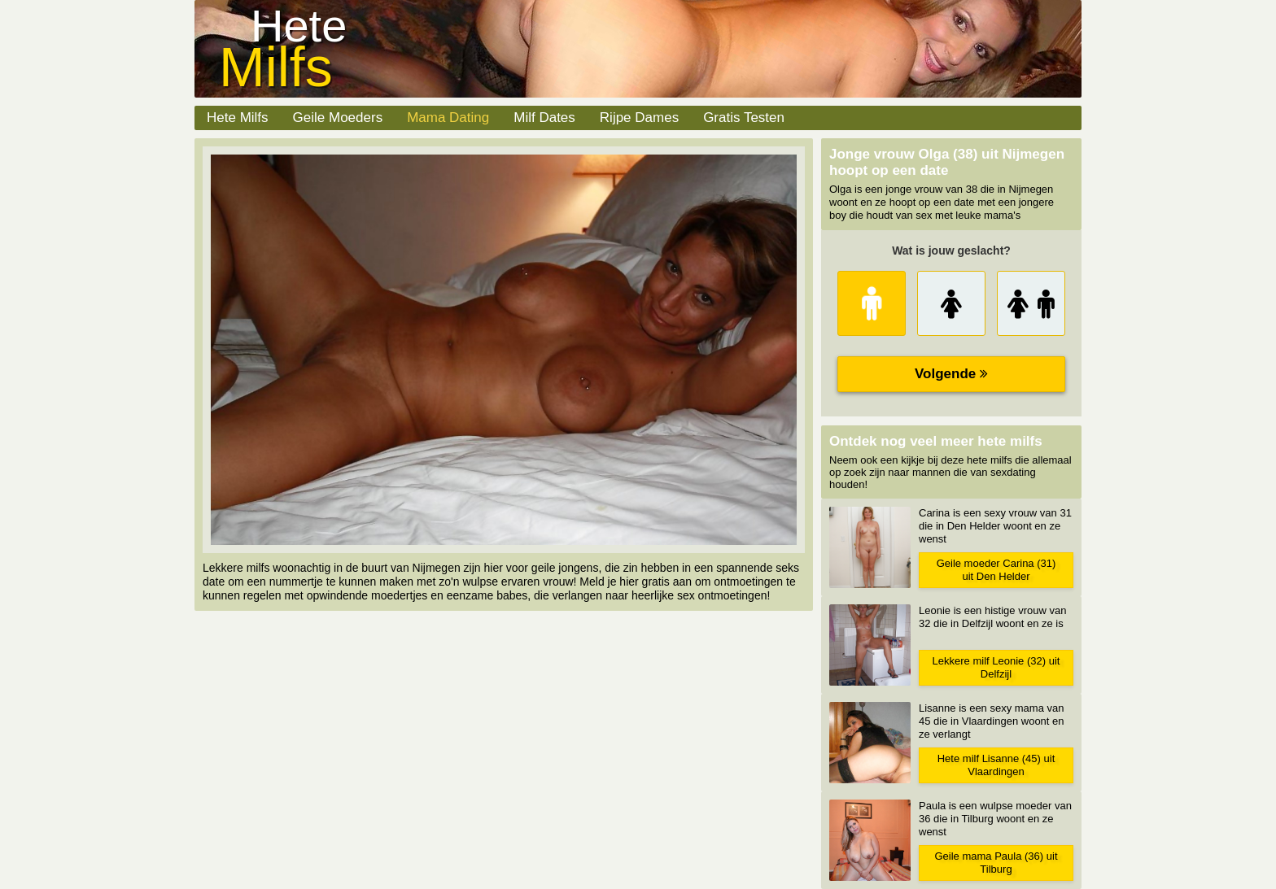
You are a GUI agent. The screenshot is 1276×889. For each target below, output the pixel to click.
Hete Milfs (238, 117)
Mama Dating (448, 117)
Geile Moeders (338, 117)
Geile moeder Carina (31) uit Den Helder (996, 569)
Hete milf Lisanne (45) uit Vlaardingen (996, 765)
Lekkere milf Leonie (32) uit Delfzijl (996, 667)
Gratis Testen (743, 117)
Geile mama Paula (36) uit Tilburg (995, 862)
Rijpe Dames (639, 117)
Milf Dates (544, 117)
